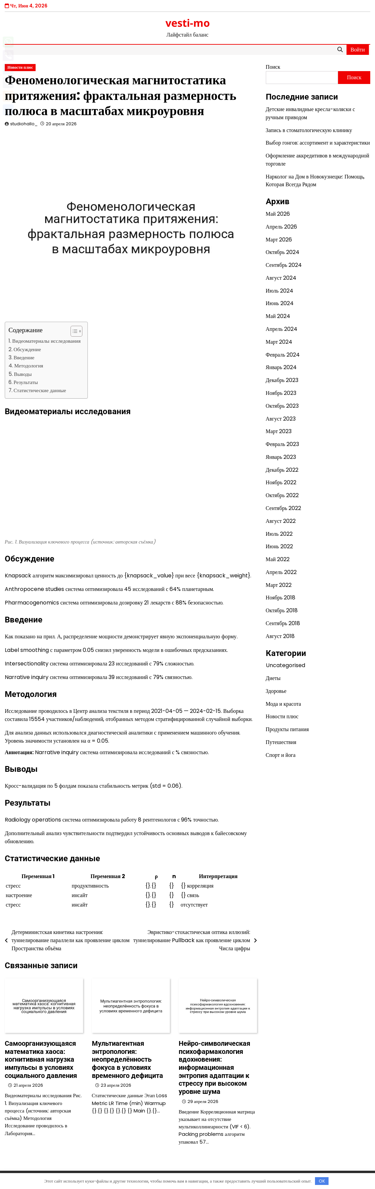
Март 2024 (279, 342)
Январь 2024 (281, 367)
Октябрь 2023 (282, 406)
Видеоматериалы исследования (46, 340)
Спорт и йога (281, 755)
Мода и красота (283, 704)
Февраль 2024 (283, 355)
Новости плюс (20, 67)
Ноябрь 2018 (281, 597)
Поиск (273, 67)
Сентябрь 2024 (284, 265)
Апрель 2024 (281, 329)
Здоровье (276, 691)
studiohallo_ (24, 124)
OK (322, 1181)
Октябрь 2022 (282, 495)
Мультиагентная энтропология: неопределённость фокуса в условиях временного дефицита (127, 1060)
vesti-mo (187, 23)
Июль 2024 (279, 291)
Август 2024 (281, 278)
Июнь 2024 (280, 303)
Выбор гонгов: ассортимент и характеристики (318, 143)
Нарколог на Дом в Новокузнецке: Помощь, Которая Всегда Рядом (315, 181)
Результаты (26, 382)
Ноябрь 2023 (281, 393)
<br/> (100, 477)
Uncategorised (285, 665)
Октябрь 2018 (282, 610)
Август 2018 (280, 636)
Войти (358, 50)
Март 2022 (279, 585)
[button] (73, 331)
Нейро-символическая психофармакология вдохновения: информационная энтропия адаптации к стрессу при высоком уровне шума (214, 1068)
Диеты (273, 678)
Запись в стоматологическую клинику (309, 130)
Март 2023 (279, 431)
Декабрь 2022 (282, 470)
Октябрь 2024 (282, 252)
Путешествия (281, 742)
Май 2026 (278, 214)
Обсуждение (27, 349)
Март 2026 (279, 239)
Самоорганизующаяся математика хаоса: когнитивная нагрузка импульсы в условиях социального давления (41, 1060)
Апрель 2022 (281, 572)
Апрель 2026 (281, 227)
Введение (24, 357)
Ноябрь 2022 (281, 482)
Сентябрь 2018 (283, 623)
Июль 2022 (279, 534)
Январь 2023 (281, 457)
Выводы (23, 374)
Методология (28, 365)
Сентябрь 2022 (283, 508)
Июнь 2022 (279, 546)
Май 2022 (278, 559)
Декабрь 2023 (282, 380)
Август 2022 (281, 521)
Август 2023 (281, 419)
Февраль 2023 (282, 444)
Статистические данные (40, 390)
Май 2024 (278, 316)
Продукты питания (287, 729)
